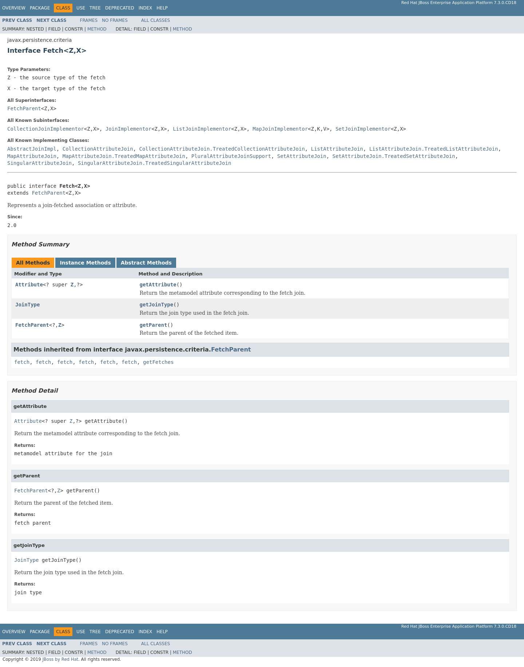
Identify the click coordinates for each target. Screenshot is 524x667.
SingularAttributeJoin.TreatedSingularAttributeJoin (154, 163)
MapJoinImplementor (280, 129)
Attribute (29, 284)
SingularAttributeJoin (39, 163)
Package (40, 8)
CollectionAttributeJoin (98, 149)
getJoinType (157, 304)
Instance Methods (85, 263)
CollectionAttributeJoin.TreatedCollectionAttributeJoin (222, 149)
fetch (21, 362)
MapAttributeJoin (31, 156)
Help (162, 8)
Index (145, 8)
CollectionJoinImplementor (45, 129)
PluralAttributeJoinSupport (231, 156)
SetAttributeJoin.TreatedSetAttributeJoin (393, 156)
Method (97, 29)
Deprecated (119, 8)
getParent (153, 325)
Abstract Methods (146, 263)
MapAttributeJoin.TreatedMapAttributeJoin (124, 156)
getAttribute (158, 284)
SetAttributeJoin (301, 156)
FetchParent (24, 108)
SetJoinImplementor (363, 129)
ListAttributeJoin (337, 149)
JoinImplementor (128, 129)
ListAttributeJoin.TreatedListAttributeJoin (433, 149)
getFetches (158, 362)
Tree (95, 8)
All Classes (155, 20)
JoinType (27, 304)
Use (80, 8)
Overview (13, 8)
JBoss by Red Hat (60, 659)
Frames (89, 20)
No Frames (115, 20)
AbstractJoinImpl (31, 149)
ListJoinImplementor (202, 129)
